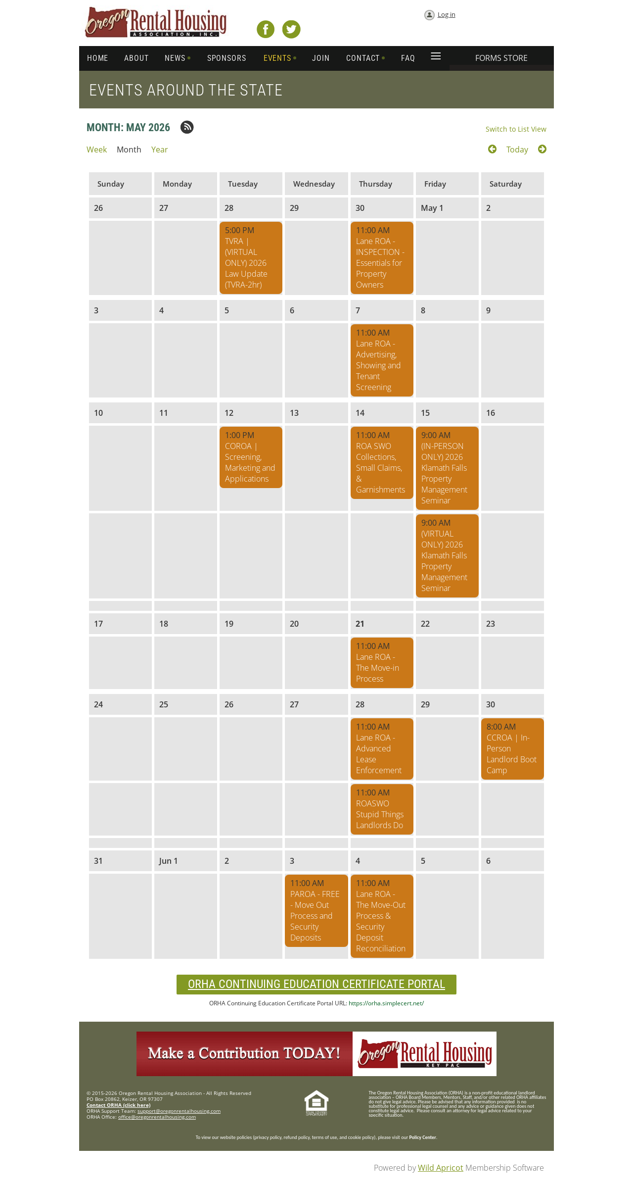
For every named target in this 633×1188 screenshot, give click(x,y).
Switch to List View (516, 129)
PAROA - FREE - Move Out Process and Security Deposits (315, 916)
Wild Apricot (440, 1167)
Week (97, 149)
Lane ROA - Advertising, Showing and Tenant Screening (378, 365)
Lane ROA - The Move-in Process (377, 667)
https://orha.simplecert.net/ (386, 1003)
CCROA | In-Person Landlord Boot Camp (512, 754)
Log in (446, 14)
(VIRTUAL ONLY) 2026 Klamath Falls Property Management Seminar (444, 561)
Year (159, 149)
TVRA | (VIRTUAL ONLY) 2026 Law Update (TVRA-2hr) (246, 263)
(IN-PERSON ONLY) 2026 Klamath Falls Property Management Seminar (444, 473)
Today (517, 149)
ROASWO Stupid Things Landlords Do (380, 814)
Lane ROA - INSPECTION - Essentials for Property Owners (380, 263)
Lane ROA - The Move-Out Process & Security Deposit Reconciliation (381, 921)
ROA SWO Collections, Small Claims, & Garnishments (380, 468)
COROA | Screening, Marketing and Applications (250, 462)
